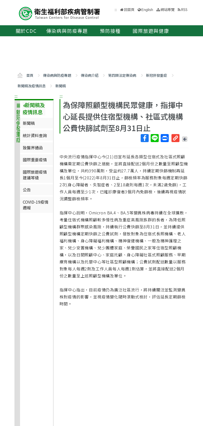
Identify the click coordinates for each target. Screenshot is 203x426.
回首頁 (129, 9)
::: (16, 96)
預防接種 (110, 30)
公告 (27, 190)
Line (154, 138)
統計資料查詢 (35, 135)
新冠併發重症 (156, 75)
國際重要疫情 (35, 160)
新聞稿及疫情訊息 (32, 85)
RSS (184, 9)
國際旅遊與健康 (151, 30)
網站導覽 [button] (167, 9)
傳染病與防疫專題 (67, 30)
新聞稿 (60, 85)
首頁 (29, 75)
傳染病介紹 (89, 75)
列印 (164, 138)
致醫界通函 (33, 148)
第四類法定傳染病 (122, 75)
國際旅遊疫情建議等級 (35, 174)
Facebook (144, 138)
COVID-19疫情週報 (35, 204)
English (147, 10)
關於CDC (26, 30)
